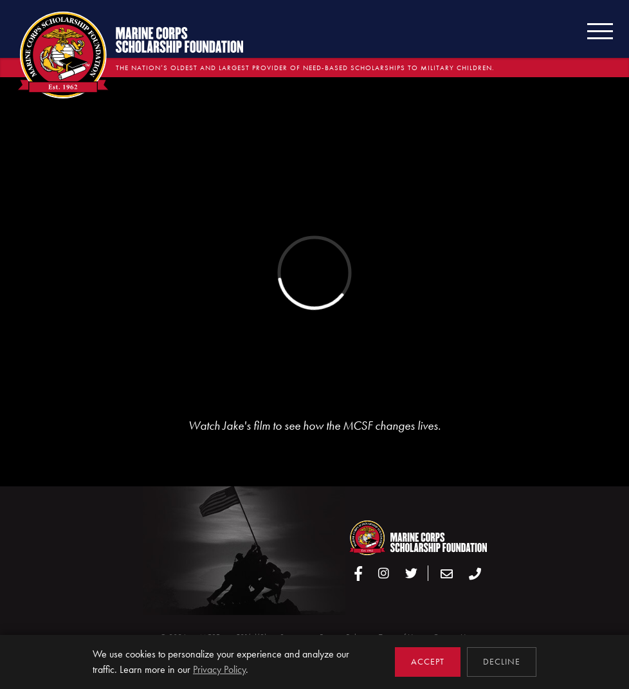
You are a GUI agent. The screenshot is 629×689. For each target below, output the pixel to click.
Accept (427, 661)
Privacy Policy (219, 669)
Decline (501, 661)
